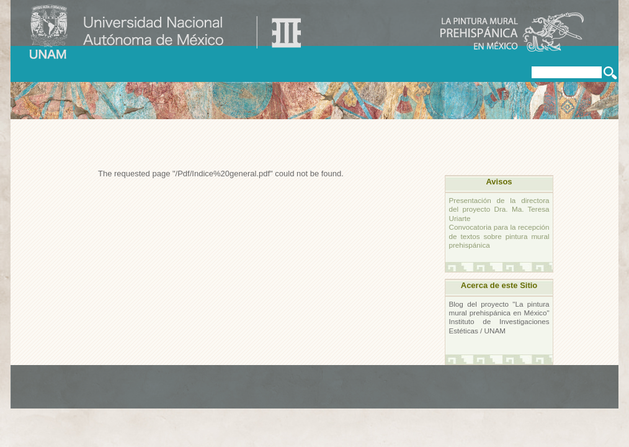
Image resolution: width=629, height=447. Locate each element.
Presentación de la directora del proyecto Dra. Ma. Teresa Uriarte (498, 209)
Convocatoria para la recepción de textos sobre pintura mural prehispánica (498, 236)
